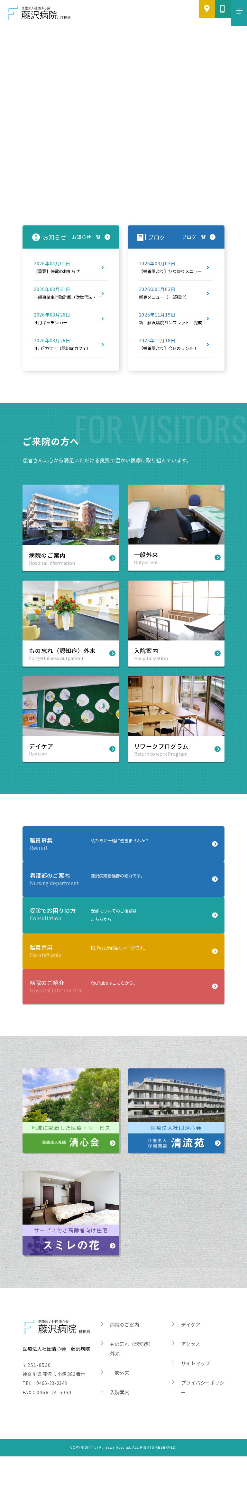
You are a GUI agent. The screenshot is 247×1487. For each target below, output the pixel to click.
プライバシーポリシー (202, 1418)
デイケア (190, 1355)
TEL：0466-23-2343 (47, 1413)
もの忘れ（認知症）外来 (131, 1379)
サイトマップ (195, 1393)
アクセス (190, 1374)
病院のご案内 (124, 1355)
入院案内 (119, 1422)
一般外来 (119, 1403)
